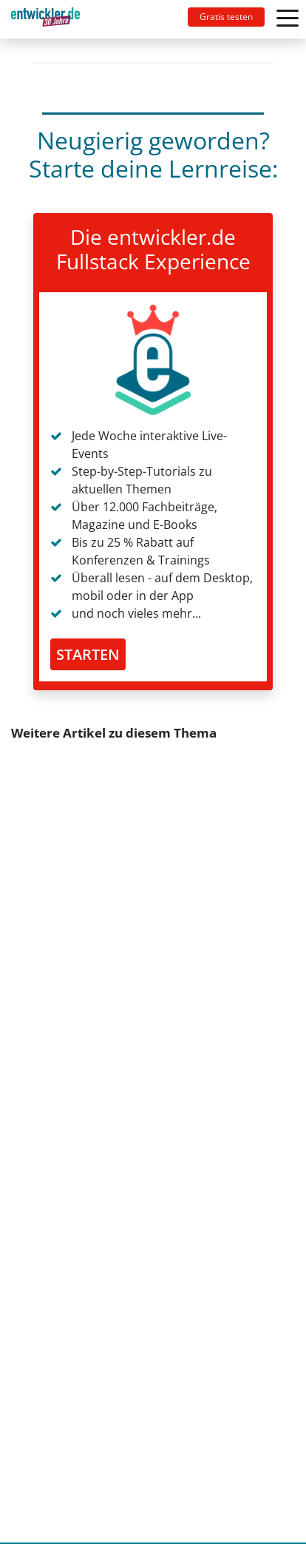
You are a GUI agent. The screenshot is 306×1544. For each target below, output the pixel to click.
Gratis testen (226, 16)
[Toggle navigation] (51, 19)
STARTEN (88, 654)
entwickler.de (45, 21)
